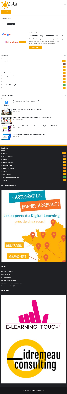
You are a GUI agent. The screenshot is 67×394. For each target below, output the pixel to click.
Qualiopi (5, 88)
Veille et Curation (7, 73)
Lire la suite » (35, 47)
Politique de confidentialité (8, 280)
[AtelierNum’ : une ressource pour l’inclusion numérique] (6, 136)
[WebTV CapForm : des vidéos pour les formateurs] (6, 111)
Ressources (6, 67)
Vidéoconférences (8, 70)
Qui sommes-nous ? (7, 271)
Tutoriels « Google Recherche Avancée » (46, 36)
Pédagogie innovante (8, 76)
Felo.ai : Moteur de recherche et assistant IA (26, 101)
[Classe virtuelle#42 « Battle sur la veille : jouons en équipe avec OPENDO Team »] (6, 128)
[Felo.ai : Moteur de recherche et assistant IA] (6, 103)
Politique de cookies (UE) (8, 286)
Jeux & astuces (7, 82)
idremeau (33, 33)
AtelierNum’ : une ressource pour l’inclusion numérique (29, 134)
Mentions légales (6, 277)
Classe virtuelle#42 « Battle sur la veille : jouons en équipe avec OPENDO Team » (36, 126)
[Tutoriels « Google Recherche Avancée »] (14, 38)
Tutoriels (5, 79)
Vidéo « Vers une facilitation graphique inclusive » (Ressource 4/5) (32, 117)
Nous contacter (5, 274)
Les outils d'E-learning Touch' (11, 85)
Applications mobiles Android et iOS (11, 283)
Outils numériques (8, 64)
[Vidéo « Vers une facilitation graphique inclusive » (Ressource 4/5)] (6, 120)
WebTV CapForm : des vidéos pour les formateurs (27, 109)
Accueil (4, 18)
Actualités (5, 61)
